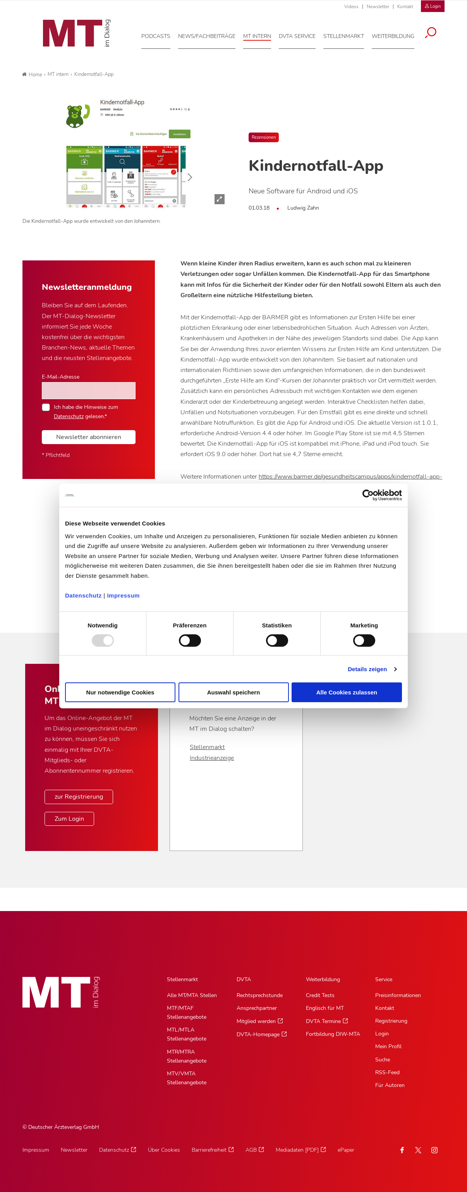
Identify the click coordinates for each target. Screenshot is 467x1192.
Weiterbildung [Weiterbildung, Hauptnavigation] (323, 979)
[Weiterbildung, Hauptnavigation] (398, 34)
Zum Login (69, 819)
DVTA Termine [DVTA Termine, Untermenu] (323, 1021)
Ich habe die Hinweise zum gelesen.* (86, 411)
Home (32, 74)
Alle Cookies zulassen (347, 692)
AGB (251, 1150)
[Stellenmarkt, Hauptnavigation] (349, 34)
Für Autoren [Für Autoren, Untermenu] (390, 1085)
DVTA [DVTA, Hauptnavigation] (244, 979)
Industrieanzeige (212, 758)
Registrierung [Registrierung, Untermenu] (391, 1021)
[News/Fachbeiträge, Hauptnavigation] (212, 34)
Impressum (123, 595)
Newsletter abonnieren (88, 437)
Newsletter (378, 6)
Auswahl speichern (233, 692)
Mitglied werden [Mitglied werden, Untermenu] (256, 1021)
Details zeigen (367, 669)
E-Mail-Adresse (60, 377)
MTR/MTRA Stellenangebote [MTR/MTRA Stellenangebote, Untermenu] (186, 1056)
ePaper (346, 1150)
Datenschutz (83, 595)
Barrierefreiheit (209, 1150)
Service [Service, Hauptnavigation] (383, 979)
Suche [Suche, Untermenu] (382, 1059)
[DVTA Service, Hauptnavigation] (302, 34)
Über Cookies (164, 1150)
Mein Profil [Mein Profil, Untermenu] (388, 1046)
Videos (351, 6)
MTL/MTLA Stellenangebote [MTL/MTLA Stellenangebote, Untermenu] (186, 1034)
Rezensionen (264, 137)
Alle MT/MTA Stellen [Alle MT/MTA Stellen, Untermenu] (192, 995)
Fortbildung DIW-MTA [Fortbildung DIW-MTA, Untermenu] (333, 1034)
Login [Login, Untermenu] (382, 1033)
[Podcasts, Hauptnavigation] (161, 34)
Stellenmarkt (207, 747)
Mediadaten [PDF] (297, 1150)
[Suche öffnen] (436, 32)
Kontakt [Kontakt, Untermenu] (384, 1008)
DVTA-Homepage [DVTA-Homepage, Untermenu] (258, 1034)
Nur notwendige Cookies (120, 692)
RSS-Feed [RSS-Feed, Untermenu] (387, 1072)
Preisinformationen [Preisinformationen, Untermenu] (398, 995)
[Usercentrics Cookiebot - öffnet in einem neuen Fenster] (368, 495)
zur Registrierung (79, 796)
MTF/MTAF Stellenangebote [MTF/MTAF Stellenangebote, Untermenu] (186, 1012)
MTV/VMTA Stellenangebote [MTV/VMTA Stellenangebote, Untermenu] (186, 1078)
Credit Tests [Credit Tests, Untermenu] (320, 995)
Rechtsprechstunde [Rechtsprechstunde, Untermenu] (260, 995)
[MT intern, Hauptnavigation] (262, 34)
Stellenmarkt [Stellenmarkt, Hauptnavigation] (182, 979)
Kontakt (405, 6)
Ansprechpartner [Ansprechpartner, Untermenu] (257, 1008)
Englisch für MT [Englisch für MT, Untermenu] (325, 1008)
